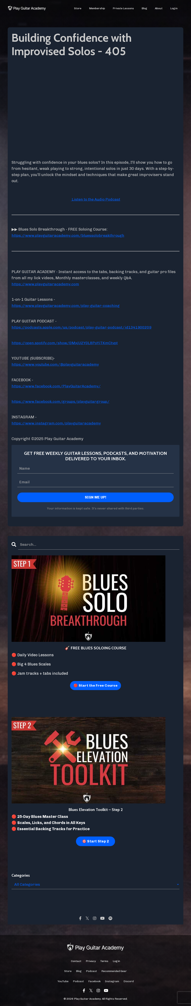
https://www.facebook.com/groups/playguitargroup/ (62, 400)
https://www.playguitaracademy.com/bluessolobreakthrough (70, 235)
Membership (97, 8)
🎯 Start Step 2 (95, 840)
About (159, 8)
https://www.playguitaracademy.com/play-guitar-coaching (68, 305)
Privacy (91, 960)
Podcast (91, 970)
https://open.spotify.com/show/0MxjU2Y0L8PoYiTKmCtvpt (67, 342)
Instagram (112, 980)
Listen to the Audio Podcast (95, 199)
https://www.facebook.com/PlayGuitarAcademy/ (58, 385)
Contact (76, 960)
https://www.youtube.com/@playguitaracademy (57, 363)
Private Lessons (123, 8)
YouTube (63, 980)
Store (77, 8)
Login (174, 8)
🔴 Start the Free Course (95, 685)
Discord (128, 980)
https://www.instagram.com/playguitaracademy (58, 422)
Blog (144, 8)
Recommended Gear (114, 970)
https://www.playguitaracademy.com (47, 284)
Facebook (94, 980)
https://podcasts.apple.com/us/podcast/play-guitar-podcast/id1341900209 (83, 327)
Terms (104, 960)
